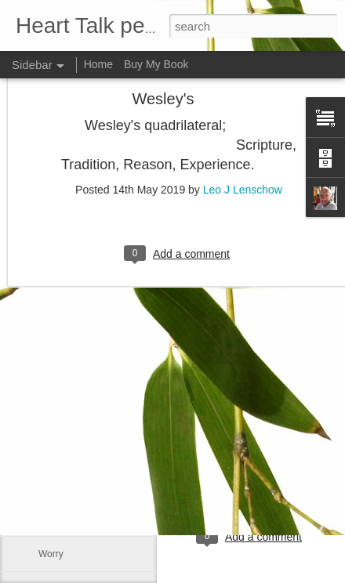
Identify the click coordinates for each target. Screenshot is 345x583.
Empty (51, 448)
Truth (49, 518)
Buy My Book (156, 64)
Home (98, 64)
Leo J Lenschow (242, 103)
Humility (55, 483)
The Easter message (81, 412)
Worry (51, 554)
